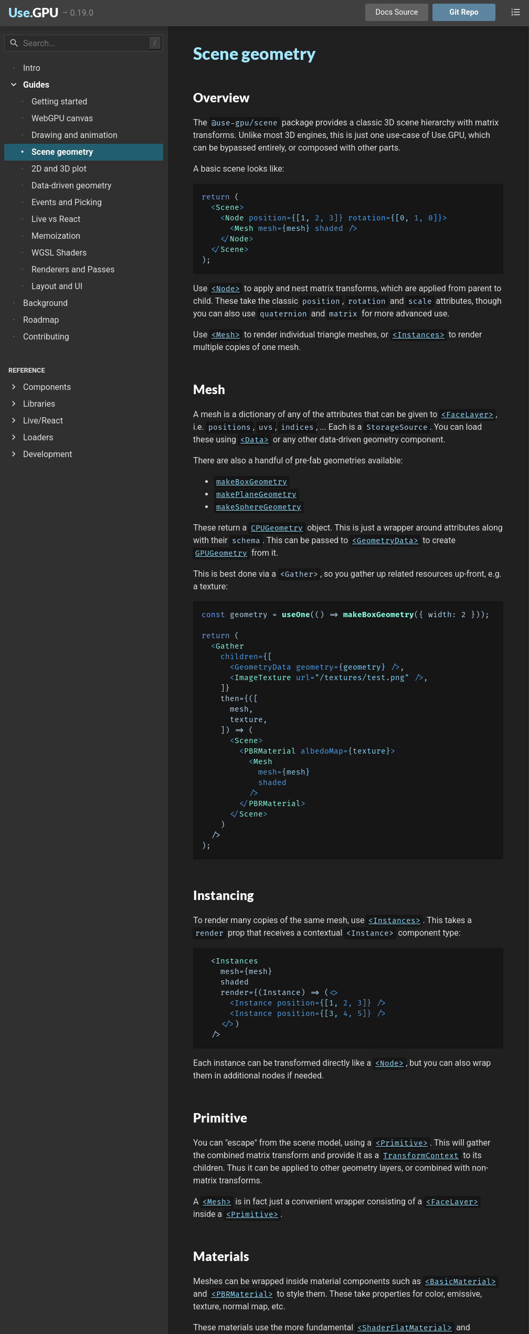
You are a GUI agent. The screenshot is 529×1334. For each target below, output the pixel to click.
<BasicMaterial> (460, 1281)
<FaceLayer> (467, 414)
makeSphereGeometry (258, 507)
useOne (296, 614)
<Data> (254, 440)
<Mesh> (225, 335)
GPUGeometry (221, 553)
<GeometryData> (385, 540)
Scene (227, 207)
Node (234, 218)
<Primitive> (402, 1143)
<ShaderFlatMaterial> (404, 1328)
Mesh (244, 228)
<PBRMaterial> (242, 1294)
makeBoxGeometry (251, 482)
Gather (230, 646)
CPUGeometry (277, 528)
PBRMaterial (270, 751)
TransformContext (421, 1155)
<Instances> (419, 335)
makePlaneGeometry (256, 494)
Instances (237, 961)
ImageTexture (263, 677)
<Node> (225, 288)
